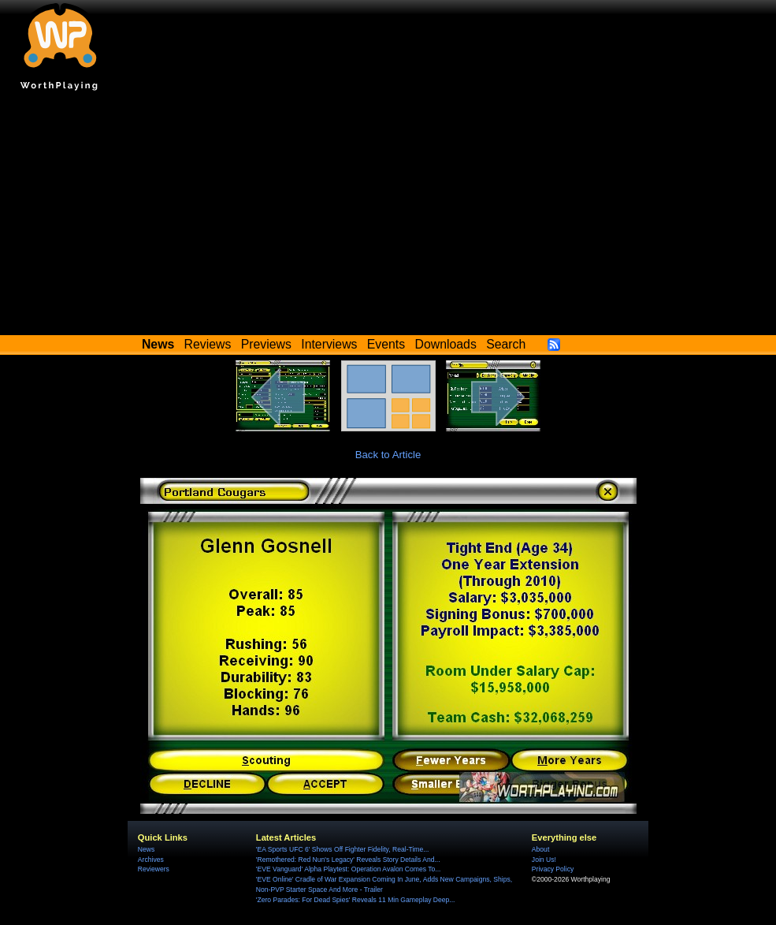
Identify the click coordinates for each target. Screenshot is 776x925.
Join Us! (544, 859)
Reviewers (153, 869)
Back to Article (388, 455)
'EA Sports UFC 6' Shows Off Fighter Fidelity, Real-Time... (342, 849)
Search (505, 344)
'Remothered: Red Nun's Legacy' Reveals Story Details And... (348, 859)
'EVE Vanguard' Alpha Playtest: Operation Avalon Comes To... (348, 869)
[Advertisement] (388, 216)
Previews (266, 344)
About (540, 849)
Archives (151, 859)
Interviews (329, 344)
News (146, 849)
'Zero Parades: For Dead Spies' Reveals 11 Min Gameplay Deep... (355, 900)
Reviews (208, 344)
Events (386, 344)
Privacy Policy (553, 869)
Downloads (446, 344)
